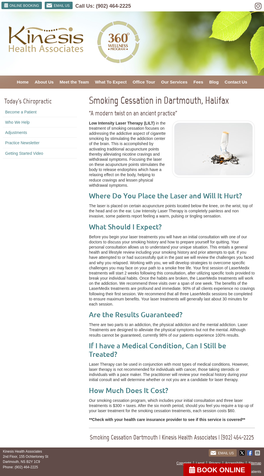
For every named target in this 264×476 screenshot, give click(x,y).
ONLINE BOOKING (21, 5)
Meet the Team (74, 82)
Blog (214, 82)
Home (23, 82)
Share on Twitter (243, 452)
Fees (198, 82)
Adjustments (16, 132)
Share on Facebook (250, 452)
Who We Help (17, 122)
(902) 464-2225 (113, 6)
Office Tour (144, 82)
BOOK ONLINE (217, 470)
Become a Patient (21, 112)
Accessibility (234, 463)
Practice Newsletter (22, 143)
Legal (200, 463)
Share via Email (258, 452)
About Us (44, 82)
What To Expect (110, 82)
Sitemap (255, 463)
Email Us (58, 5)
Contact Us (236, 82)
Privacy (214, 463)
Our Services (174, 82)
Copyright (184, 463)
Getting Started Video (24, 153)
